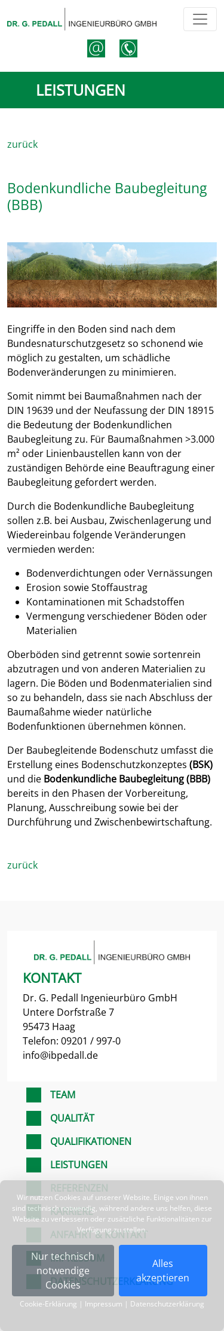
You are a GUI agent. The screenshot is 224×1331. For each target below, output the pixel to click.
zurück (22, 144)
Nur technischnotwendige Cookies (62, 1271)
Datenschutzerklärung (167, 1304)
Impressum (103, 1304)
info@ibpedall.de (60, 1055)
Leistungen (79, 1164)
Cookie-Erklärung (48, 1304)
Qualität (72, 1118)
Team (62, 1094)
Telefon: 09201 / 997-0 (72, 1040)
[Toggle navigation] (200, 19)
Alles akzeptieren (162, 1270)
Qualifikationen (90, 1141)
